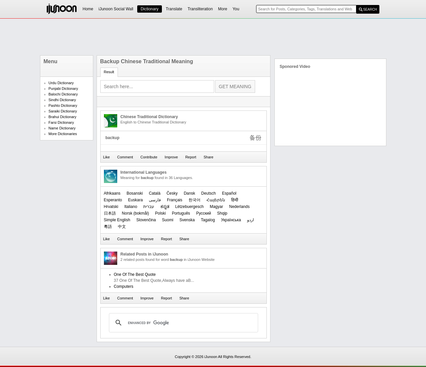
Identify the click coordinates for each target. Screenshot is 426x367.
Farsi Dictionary (61, 122)
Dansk (189, 193)
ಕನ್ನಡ (165, 206)
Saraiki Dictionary (63, 111)
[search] (182, 323)
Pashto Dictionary (63, 105)
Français (174, 200)
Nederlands (239, 206)
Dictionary (149, 9)
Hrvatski (111, 206)
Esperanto (113, 200)
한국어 (195, 200)
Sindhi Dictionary (62, 100)
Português (181, 213)
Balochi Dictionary (63, 94)
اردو (250, 220)
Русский (203, 213)
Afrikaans (112, 193)
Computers (124, 286)
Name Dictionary (62, 128)
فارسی (155, 200)
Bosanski (135, 193)
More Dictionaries (63, 134)
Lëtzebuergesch (189, 206)
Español (229, 193)
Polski (160, 213)
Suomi (167, 220)
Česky (172, 193)
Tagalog (208, 220)
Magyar (216, 206)
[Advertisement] (213, 37)
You (235, 9)
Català (155, 193)
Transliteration (200, 9)
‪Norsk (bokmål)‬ (135, 213)
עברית (148, 206)
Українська (231, 220)
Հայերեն (216, 200)
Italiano (130, 206)
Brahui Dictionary (63, 117)
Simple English (117, 220)
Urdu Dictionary (61, 83)
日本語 (110, 213)
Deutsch (208, 193)
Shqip (222, 213)
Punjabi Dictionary (63, 89)
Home (88, 9)
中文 (122, 226)
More (222, 9)
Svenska (187, 220)
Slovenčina (146, 220)
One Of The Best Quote (135, 274)
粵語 (108, 226)
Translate (174, 9)
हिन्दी (234, 200)
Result (109, 72)
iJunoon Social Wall (116, 9)
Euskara (135, 200)
